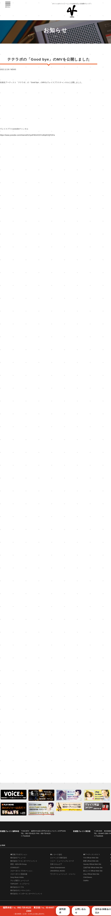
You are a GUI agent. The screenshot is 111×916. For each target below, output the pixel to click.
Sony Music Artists (17, 877)
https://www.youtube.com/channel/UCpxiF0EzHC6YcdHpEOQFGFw (27, 135)
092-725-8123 (30, 833)
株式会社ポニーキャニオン (20, 890)
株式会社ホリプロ (17, 887)
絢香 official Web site (90, 861)
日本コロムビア (56, 864)
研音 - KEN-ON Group (18, 864)
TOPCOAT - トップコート (20, 884)
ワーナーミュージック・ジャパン (62, 874)
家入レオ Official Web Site (92, 871)
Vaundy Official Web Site (92, 864)
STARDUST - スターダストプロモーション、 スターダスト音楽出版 (22, 871)
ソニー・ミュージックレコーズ (62, 861)
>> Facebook (25, 836)
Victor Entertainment (57, 868)
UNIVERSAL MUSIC (57, 871)
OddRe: (86, 880)
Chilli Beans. (87, 877)
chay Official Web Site (91, 874)
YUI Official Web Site (90, 858)
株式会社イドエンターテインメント (23, 861)
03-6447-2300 (103, 833)
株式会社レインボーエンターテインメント (26, 894)
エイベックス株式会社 (58, 858)
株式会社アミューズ (18, 858)
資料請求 (62, 911)
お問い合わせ (80, 911)
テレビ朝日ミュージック (19, 880)
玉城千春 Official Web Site (92, 868)
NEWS (13, 69)
